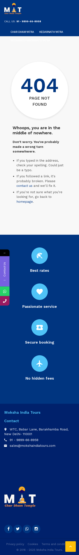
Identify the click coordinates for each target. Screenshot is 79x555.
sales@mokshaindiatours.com (32, 446)
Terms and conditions (56, 544)
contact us (24, 186)
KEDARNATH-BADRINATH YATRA (30, 40)
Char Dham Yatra (22, 31)
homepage (24, 202)
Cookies (33, 544)
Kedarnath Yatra (51, 31)
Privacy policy (15, 544)
